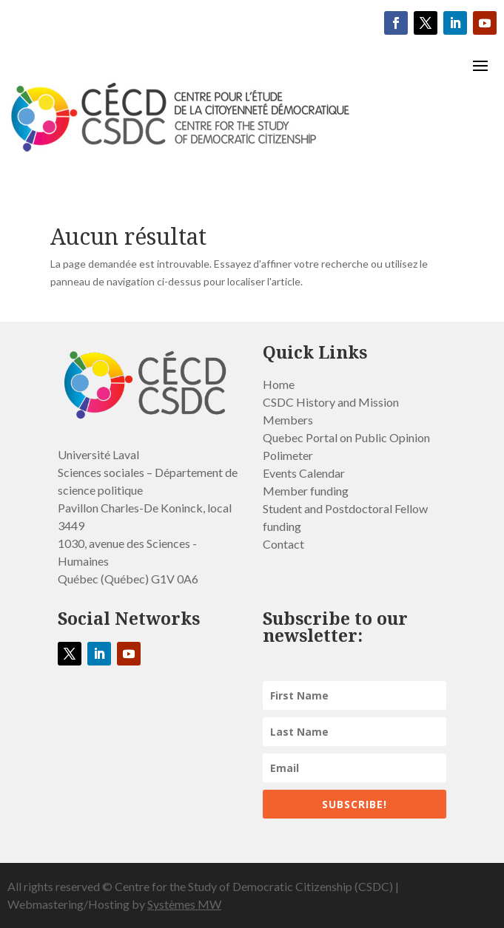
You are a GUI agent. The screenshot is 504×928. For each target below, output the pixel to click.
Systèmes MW (184, 904)
